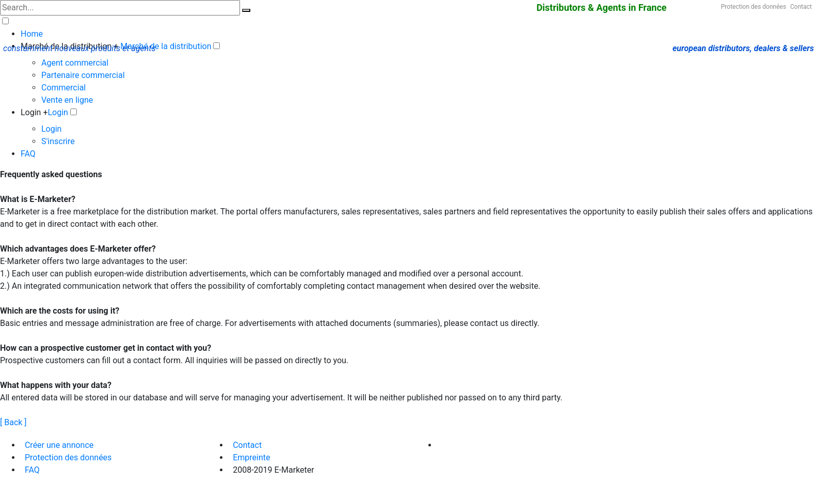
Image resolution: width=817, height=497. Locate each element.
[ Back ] (13, 422)
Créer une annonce (59, 445)
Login (58, 112)
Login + (34, 112)
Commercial (63, 87)
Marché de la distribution (165, 46)
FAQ (28, 154)
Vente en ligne (67, 100)
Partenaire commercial (83, 75)
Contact (801, 6)
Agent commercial (74, 63)
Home (32, 34)
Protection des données (753, 6)
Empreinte (251, 457)
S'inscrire (58, 141)
